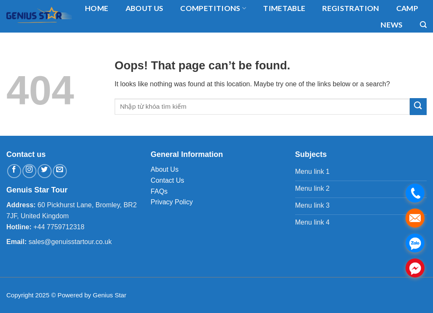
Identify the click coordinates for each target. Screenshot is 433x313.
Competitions (213, 8)
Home (96, 8)
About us (145, 8)
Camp (407, 8)
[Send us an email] (60, 171)
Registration (350, 8)
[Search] (423, 24)
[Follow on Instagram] (29, 171)
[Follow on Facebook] (14, 171)
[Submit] (418, 106)
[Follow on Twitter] (45, 171)
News (392, 24)
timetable (284, 8)
